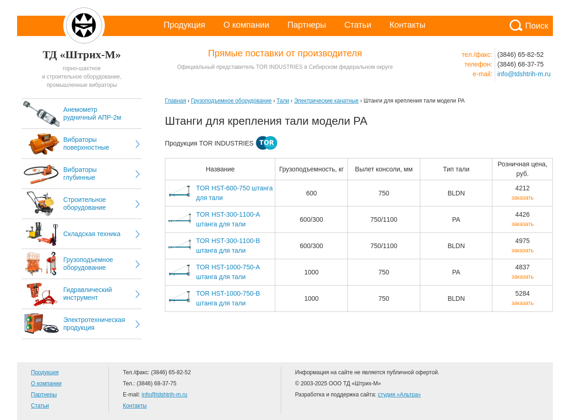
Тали (283, 100)
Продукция (184, 25)
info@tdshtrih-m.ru (524, 74)
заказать (522, 198)
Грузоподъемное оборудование (88, 263)
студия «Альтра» (399, 394)
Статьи (357, 25)
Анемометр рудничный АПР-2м (92, 113)
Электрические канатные (326, 100)
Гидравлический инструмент (87, 293)
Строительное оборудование (84, 203)
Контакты (407, 25)
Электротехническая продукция (94, 323)
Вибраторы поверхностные (86, 143)
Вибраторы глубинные (80, 173)
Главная (175, 100)
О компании (246, 25)
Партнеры (306, 25)
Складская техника (92, 233)
